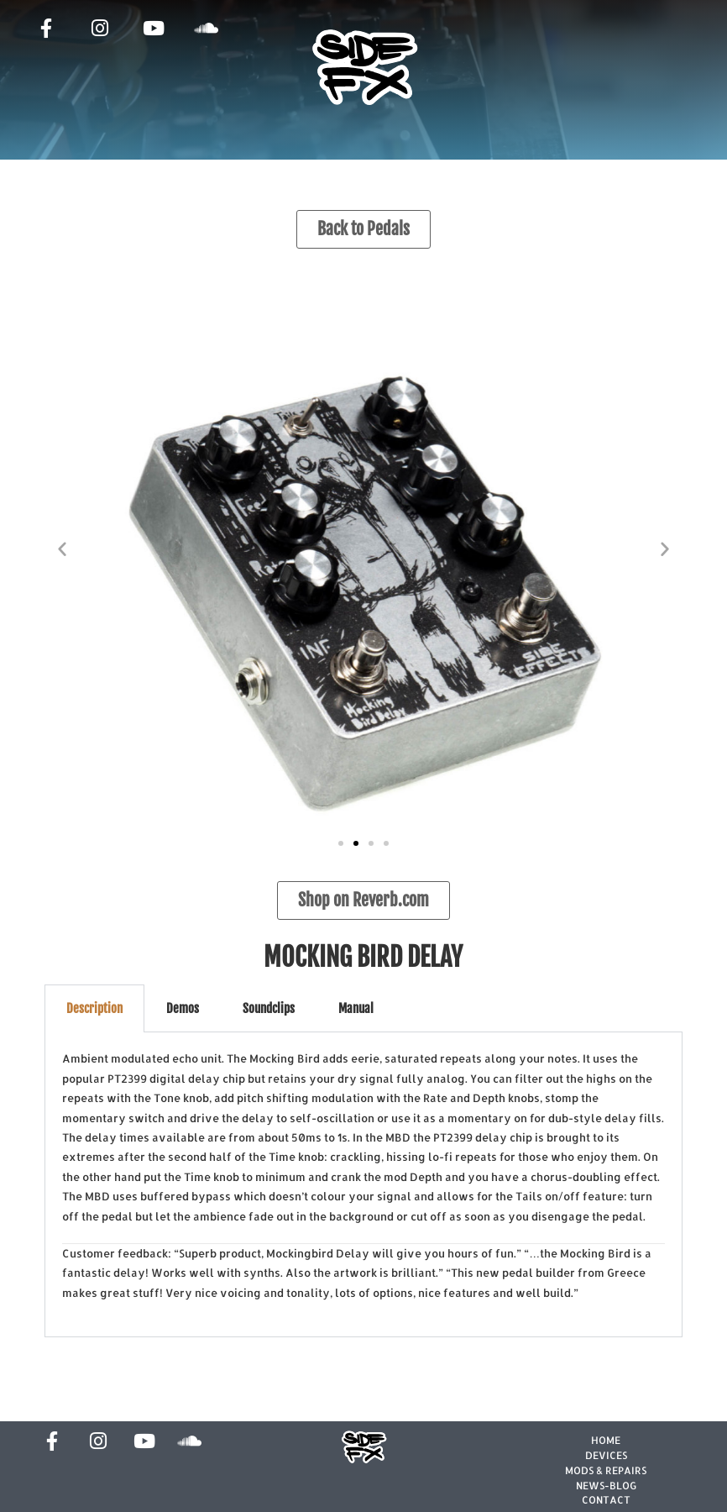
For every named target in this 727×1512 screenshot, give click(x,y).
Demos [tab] (182, 1008)
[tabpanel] (363, 1184)
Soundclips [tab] (269, 1008)
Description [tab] (94, 1008)
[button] (62, 548)
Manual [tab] (356, 1008)
